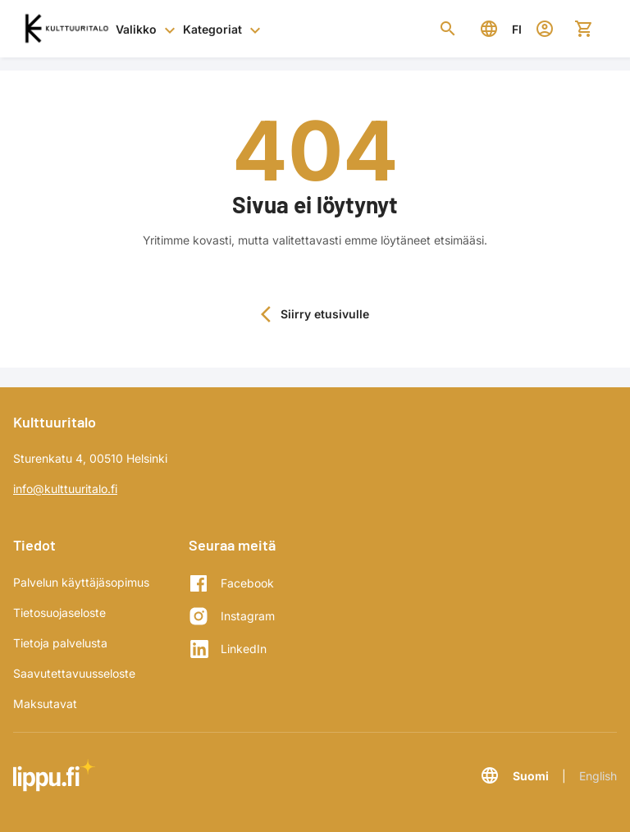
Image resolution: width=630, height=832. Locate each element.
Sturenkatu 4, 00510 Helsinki (90, 458)
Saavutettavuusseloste (74, 673)
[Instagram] (232, 616)
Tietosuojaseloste (59, 612)
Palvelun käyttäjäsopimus (81, 582)
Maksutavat (45, 704)
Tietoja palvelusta (60, 643)
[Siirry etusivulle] (66, 28)
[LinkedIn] (232, 649)
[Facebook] (232, 583)
